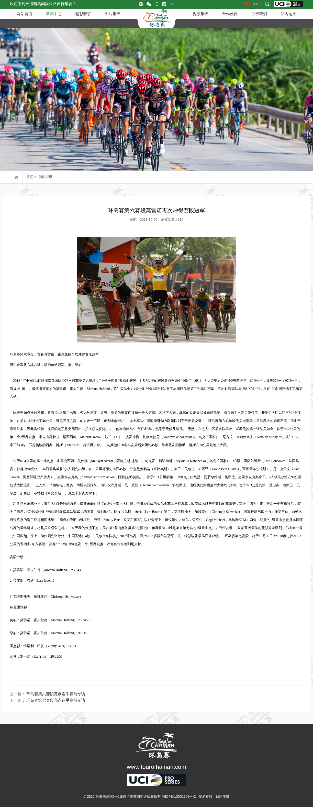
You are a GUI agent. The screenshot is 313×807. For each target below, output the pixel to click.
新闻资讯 (45, 177)
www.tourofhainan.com (156, 766)
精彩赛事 (83, 14)
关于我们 (259, 14)
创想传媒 (222, 796)
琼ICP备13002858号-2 (179, 796)
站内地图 (288, 14)
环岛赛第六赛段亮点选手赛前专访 (55, 694)
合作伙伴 (230, 14)
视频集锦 (200, 14)
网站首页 (24, 14)
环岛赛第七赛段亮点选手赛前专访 (55, 700)
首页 (29, 177)
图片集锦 (112, 14)
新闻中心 (54, 14)
